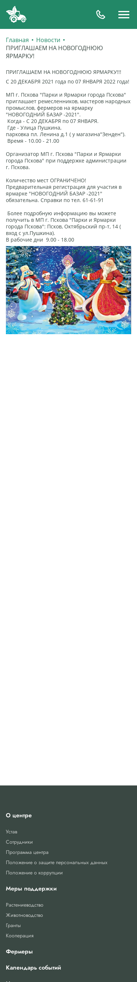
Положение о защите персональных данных (56, 862)
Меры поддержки (31, 888)
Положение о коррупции (34, 872)
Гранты (13, 925)
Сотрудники (19, 842)
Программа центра (27, 852)
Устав (11, 831)
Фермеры (19, 951)
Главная (17, 40)
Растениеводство (24, 904)
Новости (48, 40)
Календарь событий (33, 967)
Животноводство (24, 915)
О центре (19, 815)
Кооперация (20, 935)
